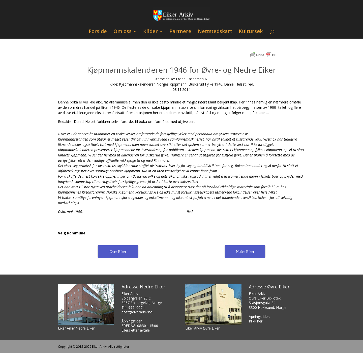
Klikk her (255, 321)
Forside (98, 32)
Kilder (150, 32)
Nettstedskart (215, 32)
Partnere (180, 32)
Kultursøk (251, 32)
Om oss (122, 32)
